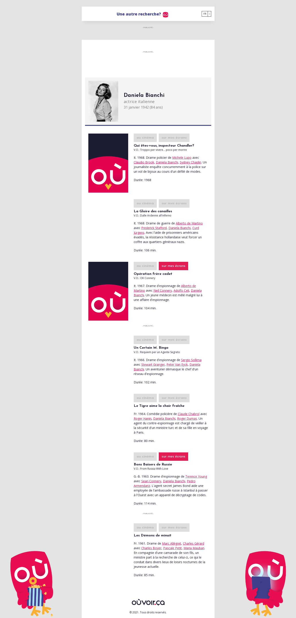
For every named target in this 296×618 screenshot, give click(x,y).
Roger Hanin (142, 418)
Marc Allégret (171, 543)
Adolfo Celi (181, 290)
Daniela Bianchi (167, 162)
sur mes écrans (174, 138)
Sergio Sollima (191, 360)
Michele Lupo (182, 157)
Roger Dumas (187, 418)
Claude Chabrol (188, 414)
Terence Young (196, 476)
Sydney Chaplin (190, 162)
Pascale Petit (172, 548)
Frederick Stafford (154, 228)
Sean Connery (151, 481)
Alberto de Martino (189, 223)
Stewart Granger (153, 364)
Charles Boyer (151, 548)
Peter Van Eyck (177, 364)
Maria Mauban (194, 548)
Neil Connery (162, 290)
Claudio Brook (144, 162)
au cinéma (145, 138)
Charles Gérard (193, 543)
